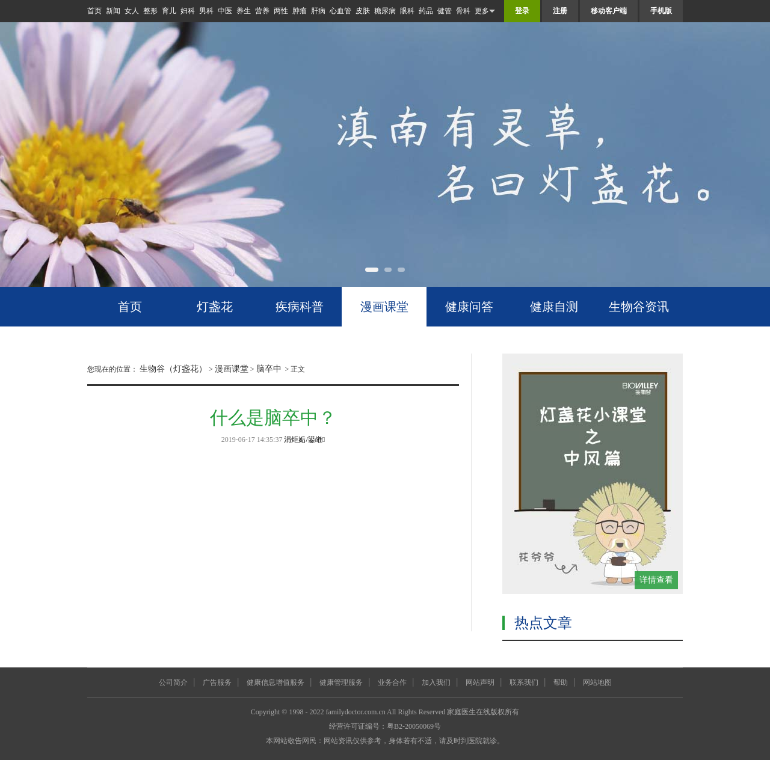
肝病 (318, 11)
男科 (206, 11)
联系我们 (524, 682)
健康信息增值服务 (275, 682)
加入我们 (436, 682)
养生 (243, 11)
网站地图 (597, 682)
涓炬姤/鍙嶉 (304, 439)
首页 (94, 11)
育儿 (169, 11)
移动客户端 (609, 11)
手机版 (661, 11)
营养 (262, 11)
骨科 (463, 11)
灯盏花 (215, 306)
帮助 (560, 682)
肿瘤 (299, 11)
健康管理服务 (341, 682)
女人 (132, 11)
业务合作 (392, 682)
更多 (485, 11)
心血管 (340, 11)
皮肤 (363, 11)
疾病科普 (300, 306)
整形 (150, 11)
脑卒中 (269, 368)
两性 (281, 11)
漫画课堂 (384, 306)
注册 (560, 11)
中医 (225, 11)
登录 (522, 11)
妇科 (187, 11)
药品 (426, 11)
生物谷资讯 (639, 306)
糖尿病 (385, 11)
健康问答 (469, 306)
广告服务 (217, 682)
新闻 (113, 11)
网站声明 (480, 682)
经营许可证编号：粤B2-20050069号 (385, 726)
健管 (444, 11)
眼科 (407, 11)
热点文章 (543, 623)
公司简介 (173, 682)
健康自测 (554, 306)
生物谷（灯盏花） (173, 368)
